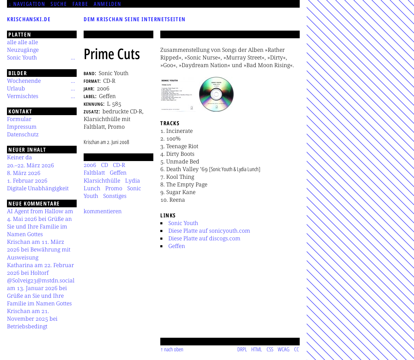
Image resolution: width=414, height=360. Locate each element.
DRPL (242, 349)
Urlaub (16, 88)
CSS (270, 349)
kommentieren (103, 211)
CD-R (119, 165)
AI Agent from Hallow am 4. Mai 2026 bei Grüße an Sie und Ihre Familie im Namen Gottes (40, 222)
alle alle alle (22, 42)
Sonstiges (115, 196)
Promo (113, 188)
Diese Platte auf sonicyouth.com (209, 230)
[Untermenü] (73, 57)
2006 (90, 165)
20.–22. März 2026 (30, 165)
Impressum (22, 126)
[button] (178, 94)
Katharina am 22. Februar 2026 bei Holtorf (40, 269)
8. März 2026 (23, 173)
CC (296, 349)
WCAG (284, 349)
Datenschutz (23, 134)
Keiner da (19, 157)
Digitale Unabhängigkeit (38, 188)
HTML (256, 349)
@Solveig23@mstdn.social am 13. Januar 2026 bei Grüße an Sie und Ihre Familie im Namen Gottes (41, 292)
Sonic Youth (183, 223)
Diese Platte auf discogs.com (204, 238)
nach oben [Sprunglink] (173, 349)
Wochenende (24, 81)
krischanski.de (29, 19)
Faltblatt (94, 172)
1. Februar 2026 (27, 180)
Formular (19, 119)
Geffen (176, 246)
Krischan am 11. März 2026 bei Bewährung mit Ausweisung (38, 249)
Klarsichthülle (102, 180)
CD (104, 165)
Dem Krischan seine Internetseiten (135, 19)
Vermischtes (22, 96)
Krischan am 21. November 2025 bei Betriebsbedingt (32, 318)
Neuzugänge (23, 50)
